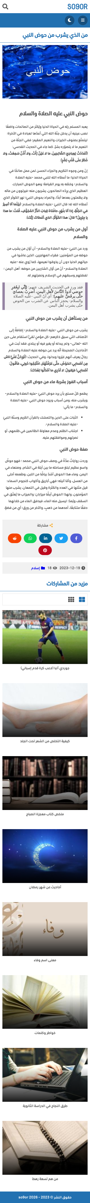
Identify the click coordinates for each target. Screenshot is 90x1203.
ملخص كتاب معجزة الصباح (45, 814)
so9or (77, 6)
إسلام (35, 568)
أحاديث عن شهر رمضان (45, 887)
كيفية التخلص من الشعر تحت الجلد (45, 741)
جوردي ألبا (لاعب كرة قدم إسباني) (45, 668)
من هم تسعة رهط (45, 1179)
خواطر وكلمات (45, 1033)
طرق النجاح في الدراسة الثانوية (45, 1106)
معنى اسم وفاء (45, 960)
